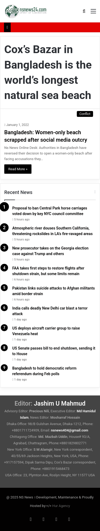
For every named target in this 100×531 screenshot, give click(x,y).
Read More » (17, 169)
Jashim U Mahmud (59, 403)
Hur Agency (61, 506)
